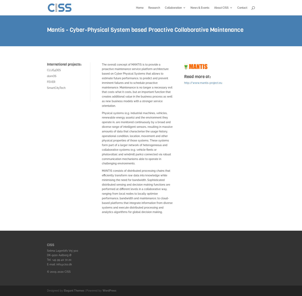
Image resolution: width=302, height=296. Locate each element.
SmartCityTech (56, 87)
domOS (51, 76)
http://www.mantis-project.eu (203, 82)
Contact (242, 7)
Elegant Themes (74, 290)
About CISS (221, 7)
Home (139, 7)
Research (154, 7)
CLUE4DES (54, 70)
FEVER (51, 81)
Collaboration (173, 7)
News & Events (199, 7)
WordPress (109, 290)
